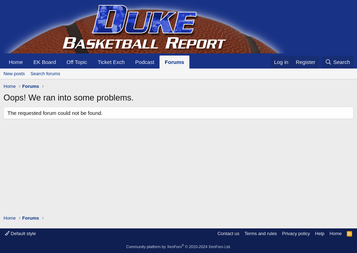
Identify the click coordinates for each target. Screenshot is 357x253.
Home (16, 62)
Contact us (228, 233)
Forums (174, 62)
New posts (14, 73)
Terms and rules (261, 233)
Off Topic (76, 62)
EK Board (44, 62)
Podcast (144, 62)
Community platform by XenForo (178, 247)
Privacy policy (296, 233)
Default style (20, 233)
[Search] (337, 62)
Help (320, 233)
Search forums (45, 73)
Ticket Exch (111, 62)
